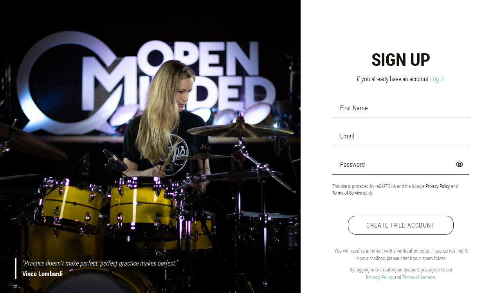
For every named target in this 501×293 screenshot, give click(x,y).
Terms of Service (347, 192)
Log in (437, 79)
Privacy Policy (437, 186)
